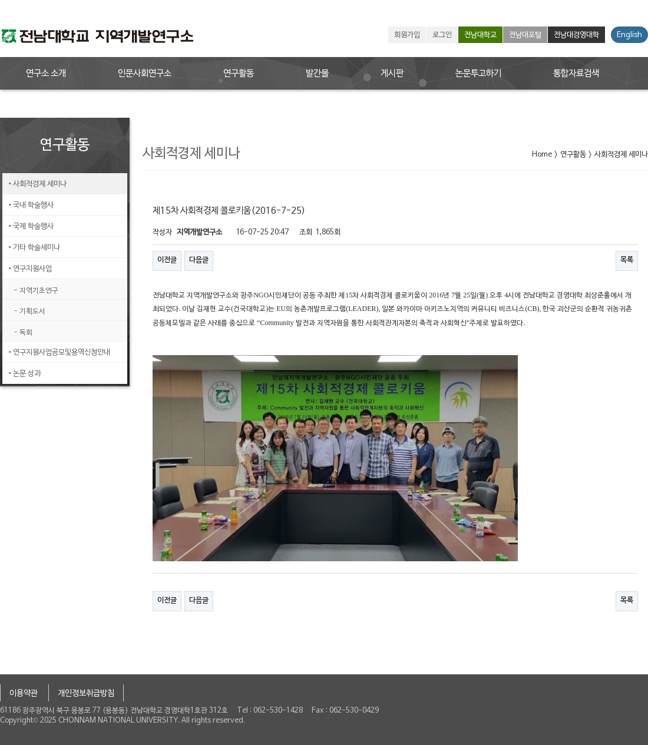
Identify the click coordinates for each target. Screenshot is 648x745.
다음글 (199, 260)
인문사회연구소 (144, 73)
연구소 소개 (46, 73)
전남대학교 (480, 35)
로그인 (442, 35)
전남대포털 (525, 35)
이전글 (167, 260)
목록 (626, 260)
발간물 (317, 73)
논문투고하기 (478, 73)
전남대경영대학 (576, 35)
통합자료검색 (576, 73)
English (629, 35)
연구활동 (238, 73)
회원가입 (407, 35)
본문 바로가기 (0, 0)
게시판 (392, 73)
